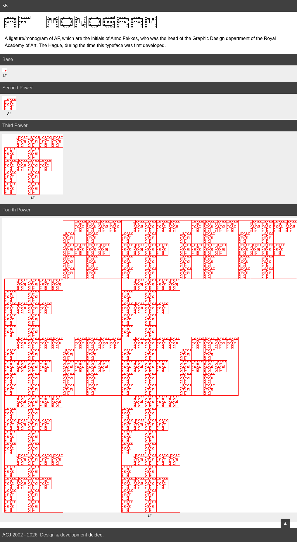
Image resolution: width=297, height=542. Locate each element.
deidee (95, 534)
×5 (5, 5)
